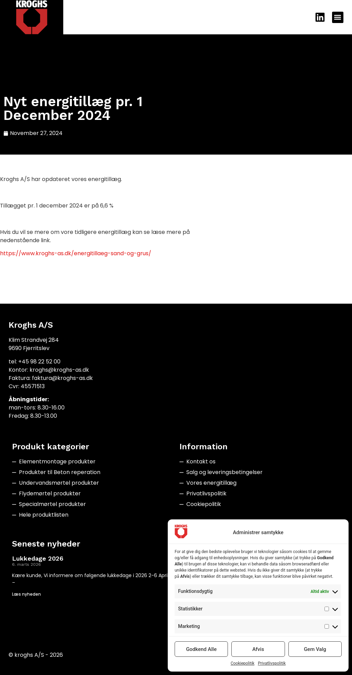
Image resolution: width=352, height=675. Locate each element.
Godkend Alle (201, 649)
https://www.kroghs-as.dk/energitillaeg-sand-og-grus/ (75, 253)
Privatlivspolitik (272, 663)
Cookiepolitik (242, 663)
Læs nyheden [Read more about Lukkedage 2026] (26, 594)
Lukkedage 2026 (37, 558)
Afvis (258, 649)
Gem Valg (315, 649)
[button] (337, 17)
